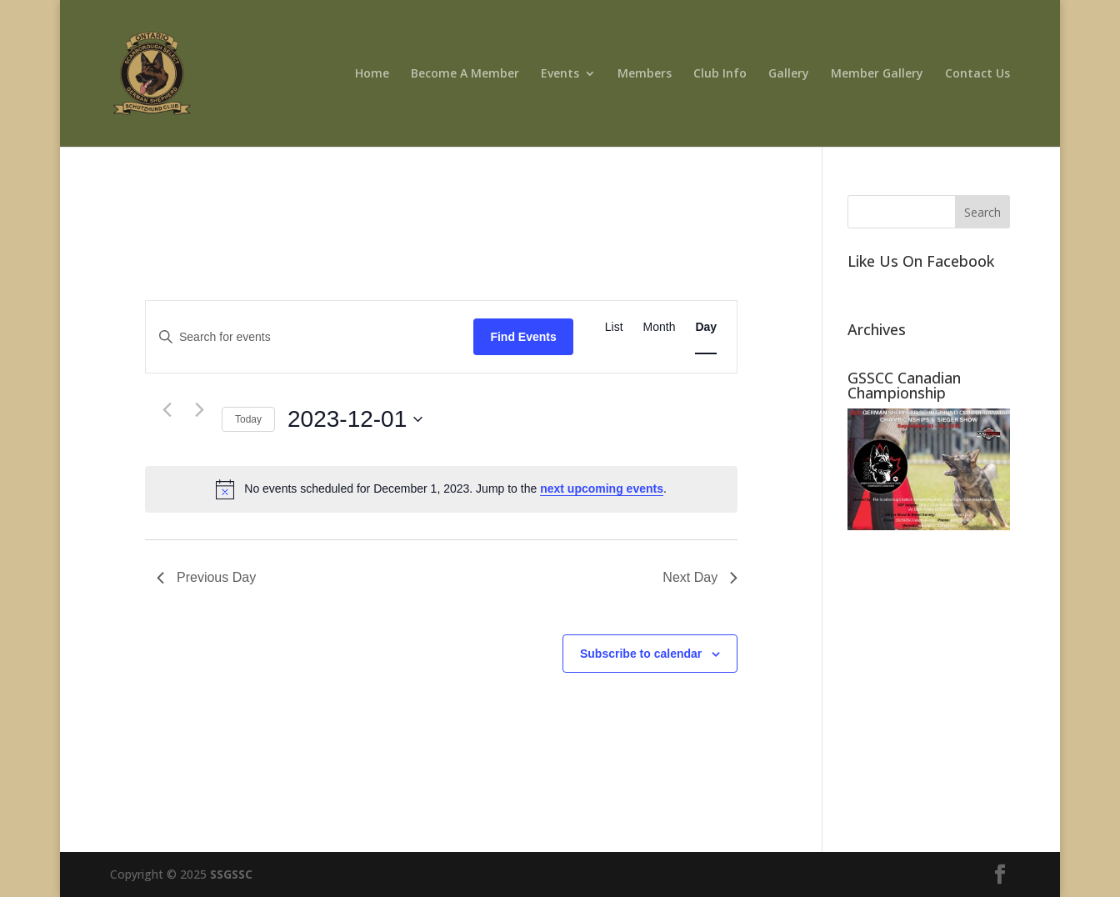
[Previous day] (167, 410)
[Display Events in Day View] (706, 327)
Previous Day (206, 577)
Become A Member (465, 74)
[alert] (441, 489)
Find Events (523, 336)
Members (645, 74)
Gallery (788, 74)
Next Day (700, 577)
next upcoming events (601, 488)
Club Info (720, 74)
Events (560, 74)
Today (248, 419)
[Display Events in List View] (614, 327)
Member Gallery (877, 74)
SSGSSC (231, 874)
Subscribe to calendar (641, 653)
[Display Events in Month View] (659, 327)
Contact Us (977, 74)
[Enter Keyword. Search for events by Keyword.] (309, 337)
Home (372, 74)
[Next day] (199, 410)
